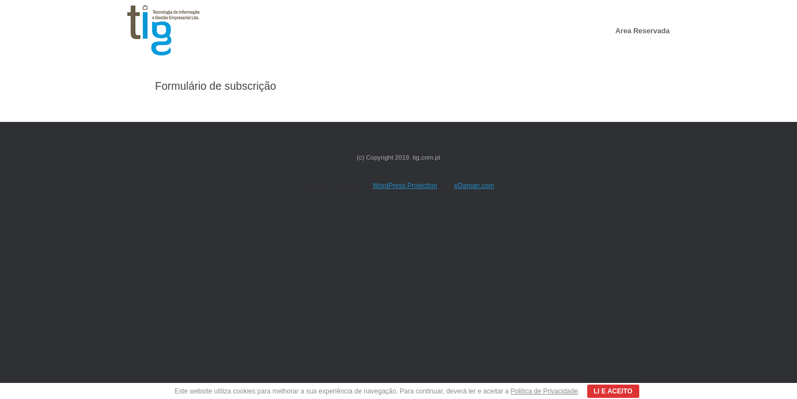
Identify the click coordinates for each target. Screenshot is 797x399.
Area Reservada (642, 31)
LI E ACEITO (613, 391)
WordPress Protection (404, 186)
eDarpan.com (474, 186)
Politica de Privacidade (543, 391)
